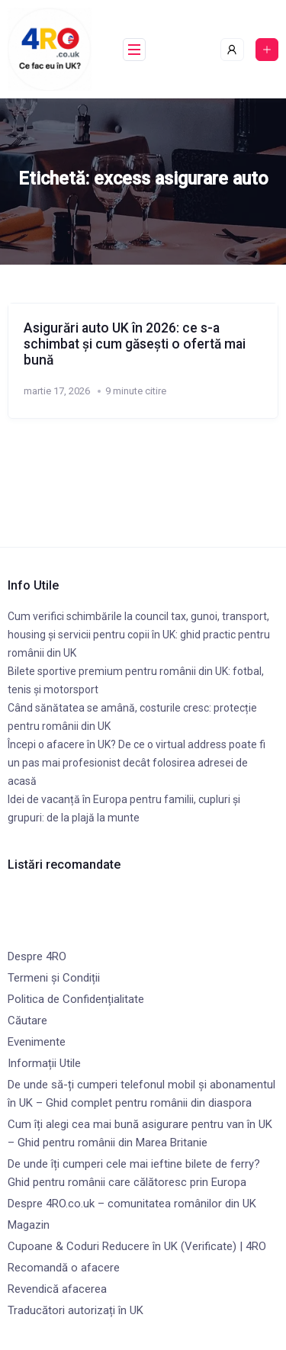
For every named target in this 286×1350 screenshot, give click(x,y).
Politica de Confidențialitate (76, 999)
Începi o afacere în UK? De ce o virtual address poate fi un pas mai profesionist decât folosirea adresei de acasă (136, 762)
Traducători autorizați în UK (75, 1310)
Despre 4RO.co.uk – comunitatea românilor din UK (132, 1203)
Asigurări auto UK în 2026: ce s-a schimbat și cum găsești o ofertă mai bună (135, 344)
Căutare (27, 1020)
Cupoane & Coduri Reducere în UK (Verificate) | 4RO (137, 1246)
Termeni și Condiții (54, 978)
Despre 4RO (37, 956)
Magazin (29, 1225)
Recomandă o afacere (64, 1267)
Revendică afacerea (57, 1289)
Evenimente (37, 1042)
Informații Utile (44, 1063)
